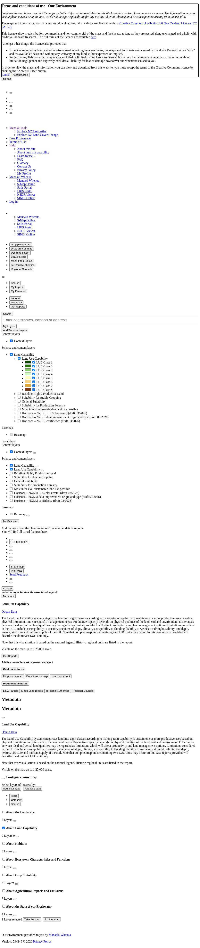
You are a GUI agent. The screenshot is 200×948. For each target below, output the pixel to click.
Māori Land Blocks (21, 260)
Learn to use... (26, 156)
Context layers (23, 341)
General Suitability (34, 401)
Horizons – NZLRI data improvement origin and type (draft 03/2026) (65, 417)
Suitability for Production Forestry (43, 405)
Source (15, 804)
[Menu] (7, 79)
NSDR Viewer (26, 194)
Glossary (22, 163)
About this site (26, 149)
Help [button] (12, 145)
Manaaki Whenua (28, 180)
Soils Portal (24, 187)
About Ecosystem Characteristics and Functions (36, 859)
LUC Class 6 (44, 382)
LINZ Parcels (18, 256)
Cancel (6, 74)
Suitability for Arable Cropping (41, 397)
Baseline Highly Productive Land (43, 393)
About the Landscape (18, 812)
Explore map (52, 919)
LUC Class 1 (44, 362)
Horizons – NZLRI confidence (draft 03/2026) (51, 421)
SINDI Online (26, 198)
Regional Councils (21, 269)
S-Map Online (26, 184)
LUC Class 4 (44, 374)
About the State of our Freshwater (27, 906)
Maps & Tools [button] (18, 127)
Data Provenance (20, 138)
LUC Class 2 (44, 366)
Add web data (33, 788)
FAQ (20, 159)
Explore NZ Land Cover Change (37, 134)
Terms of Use (17, 141)
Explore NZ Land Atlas (31, 131)
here (93, 37)
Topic (14, 795)
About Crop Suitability (19, 875)
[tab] (100, 816)
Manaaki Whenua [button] (20, 177)
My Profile (24, 173)
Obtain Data (9, 611)
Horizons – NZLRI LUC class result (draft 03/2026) (54, 413)
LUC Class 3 (44, 370)
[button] (32, 213)
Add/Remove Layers (15, 330)
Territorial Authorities (23, 265)
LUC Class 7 (44, 386)
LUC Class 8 (44, 389)
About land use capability (33, 152)
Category (16, 799)
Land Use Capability (35, 358)
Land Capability (24, 354)
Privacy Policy (26, 170)
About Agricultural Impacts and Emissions (32, 891)
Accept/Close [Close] (20, 74)
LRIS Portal (24, 191)
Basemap (20, 434)
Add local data (11, 788)
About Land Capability (19, 828)
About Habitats (14, 843)
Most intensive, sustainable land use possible (50, 409)
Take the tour (31, 919)
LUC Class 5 (44, 378)
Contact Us (24, 166)
